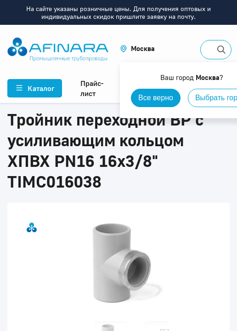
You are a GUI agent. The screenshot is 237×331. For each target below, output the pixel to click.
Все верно (155, 98)
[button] (137, 48)
